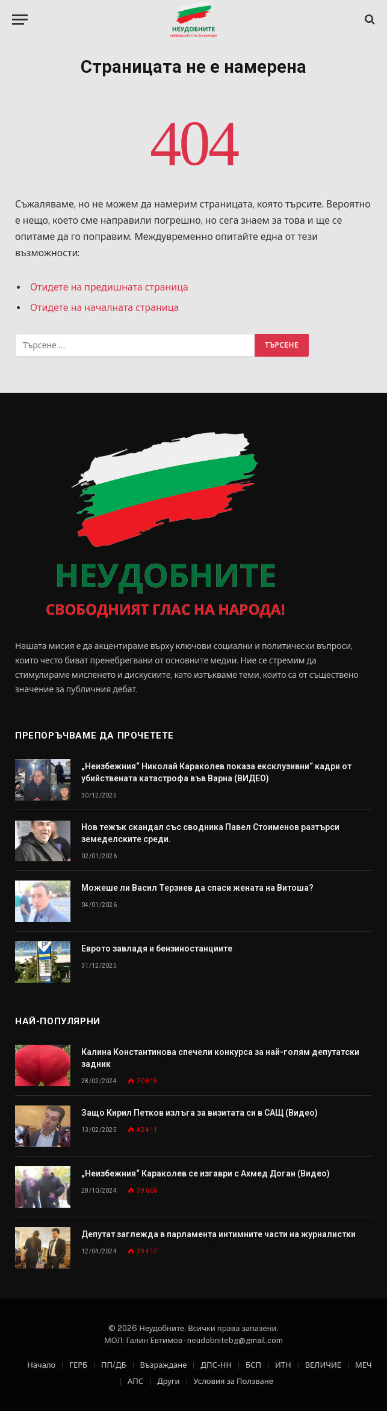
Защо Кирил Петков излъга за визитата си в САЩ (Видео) (199, 1112)
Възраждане (163, 1365)
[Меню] (20, 19)
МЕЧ (363, 1365)
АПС (135, 1381)
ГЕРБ (78, 1365)
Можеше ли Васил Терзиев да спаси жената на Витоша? (197, 888)
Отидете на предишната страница (109, 287)
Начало (41, 1365)
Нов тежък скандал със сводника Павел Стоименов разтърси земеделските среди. (210, 833)
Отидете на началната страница (104, 307)
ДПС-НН (216, 1365)
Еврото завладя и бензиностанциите (156, 948)
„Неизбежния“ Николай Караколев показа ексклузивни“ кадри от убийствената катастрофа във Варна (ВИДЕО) (216, 772)
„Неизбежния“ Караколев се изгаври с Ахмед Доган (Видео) (205, 1173)
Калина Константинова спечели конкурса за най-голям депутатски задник (220, 1058)
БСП (253, 1365)
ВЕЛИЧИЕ (323, 1365)
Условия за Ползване (233, 1381)
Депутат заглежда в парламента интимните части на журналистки (218, 1234)
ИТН (283, 1365)
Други (168, 1381)
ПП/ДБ (113, 1365)
